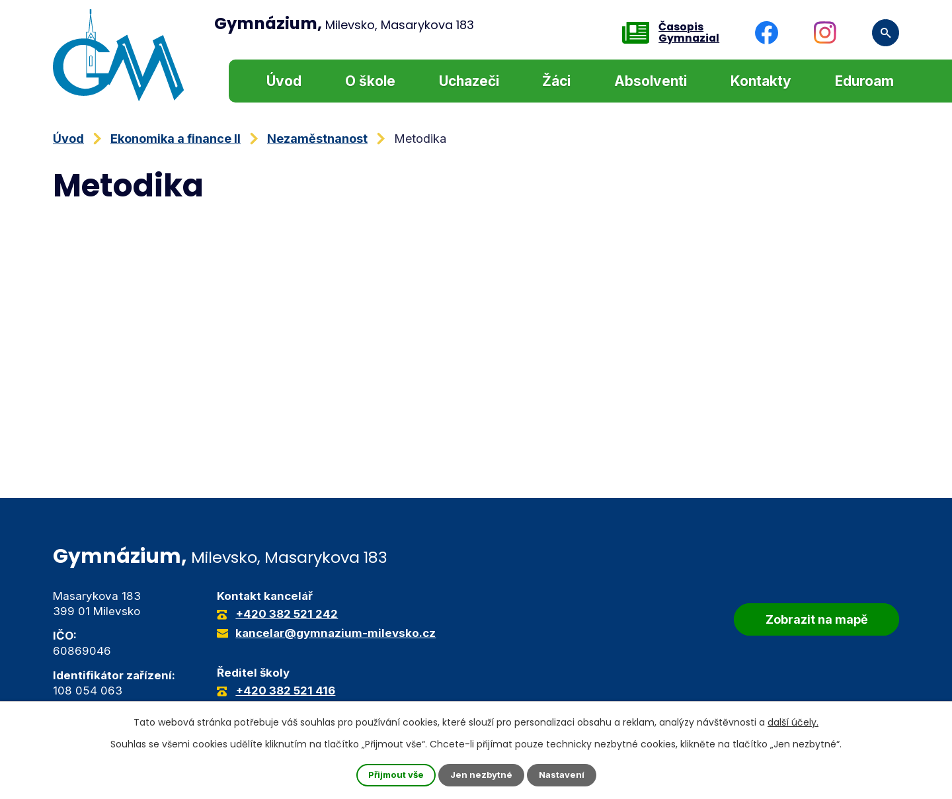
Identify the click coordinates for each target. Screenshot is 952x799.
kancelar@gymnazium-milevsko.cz (335, 633)
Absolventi (650, 81)
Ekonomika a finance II (175, 139)
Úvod (283, 81)
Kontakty (761, 81)
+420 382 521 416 (285, 690)
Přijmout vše (393, 774)
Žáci (556, 81)
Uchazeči (469, 81)
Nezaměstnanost (317, 139)
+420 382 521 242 (286, 613)
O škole (370, 81)
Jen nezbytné (482, 774)
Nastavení (564, 774)
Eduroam (864, 81)
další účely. (793, 721)
